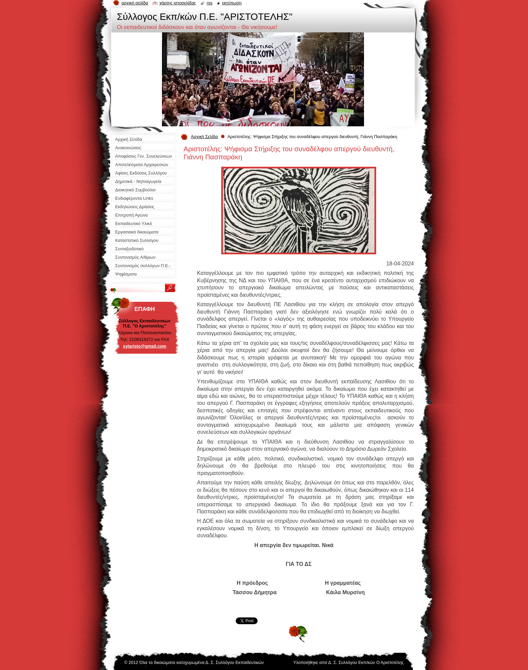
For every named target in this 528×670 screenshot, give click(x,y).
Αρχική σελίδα (135, 2)
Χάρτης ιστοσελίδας (177, 2)
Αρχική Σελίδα (204, 136)
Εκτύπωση (231, 2)
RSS (209, 2)
